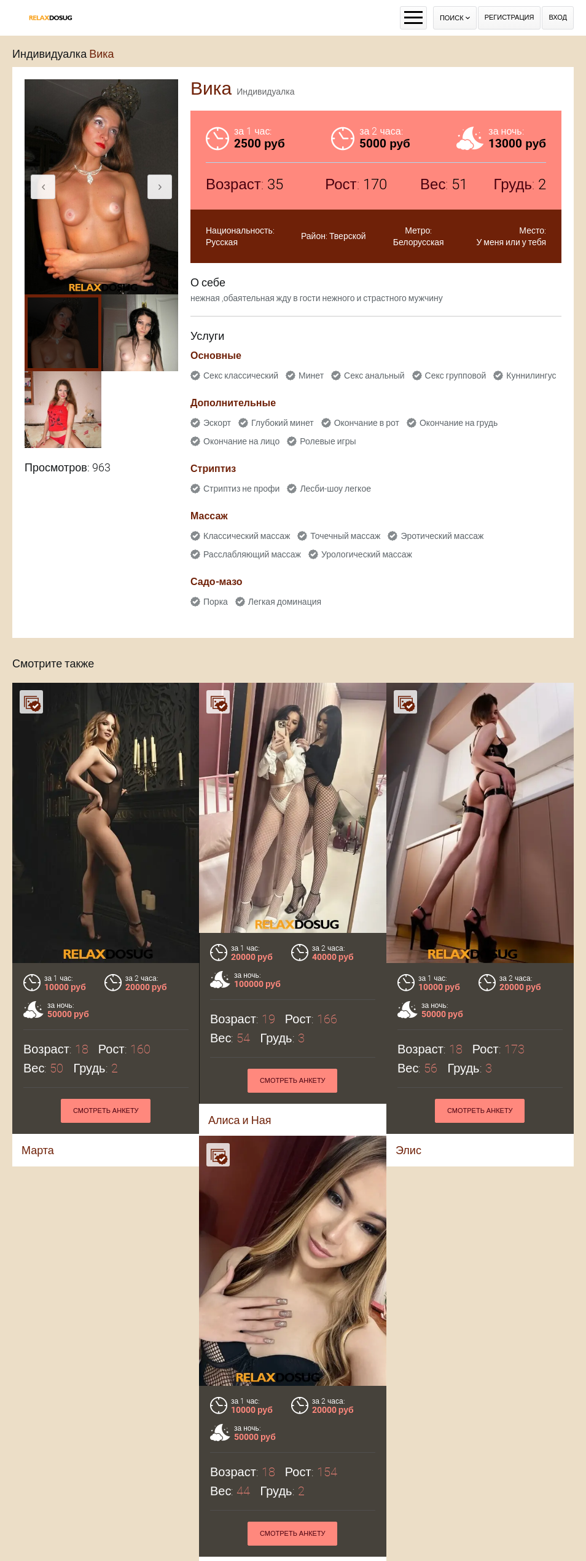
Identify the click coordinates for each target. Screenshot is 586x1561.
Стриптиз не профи (241, 488)
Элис (408, 1150)
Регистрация (509, 18)
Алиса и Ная (239, 1120)
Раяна (42, 1512)
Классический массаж (246, 536)
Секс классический (240, 375)
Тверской (347, 236)
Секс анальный (374, 375)
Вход (558, 18)
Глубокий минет (282, 423)
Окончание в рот (366, 423)
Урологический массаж (366, 554)
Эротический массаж (441, 536)
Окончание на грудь (459, 423)
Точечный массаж (345, 536)
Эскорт (217, 423)
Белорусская (418, 242)
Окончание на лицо (241, 441)
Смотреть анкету (293, 1081)
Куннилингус (531, 375)
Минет (311, 375)
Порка (215, 602)
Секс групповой (455, 375)
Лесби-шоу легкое (335, 488)
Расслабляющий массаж (252, 554)
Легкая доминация (284, 602)
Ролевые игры (328, 441)
